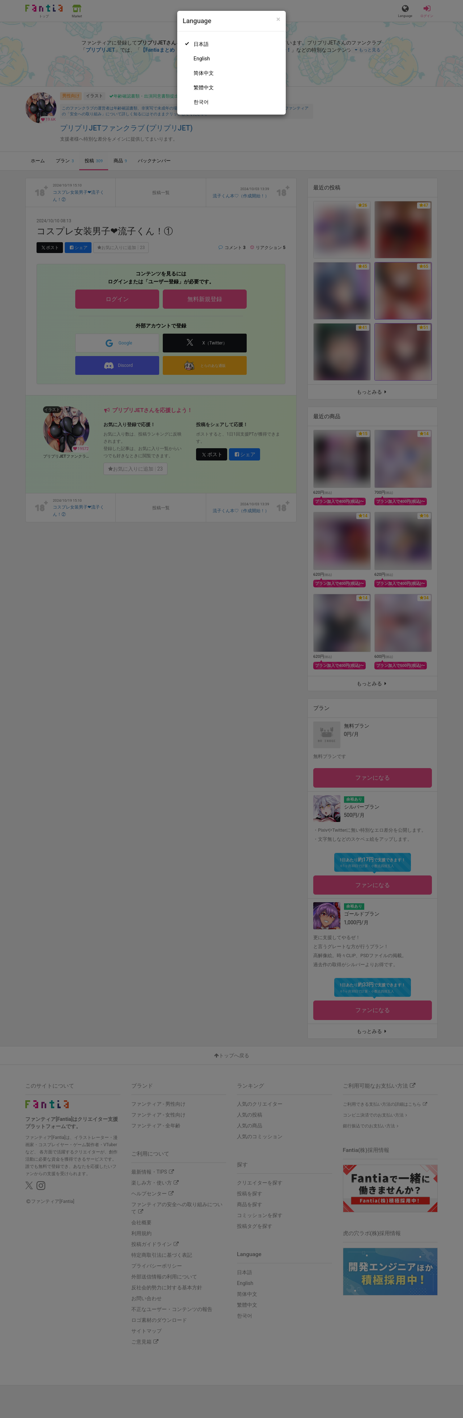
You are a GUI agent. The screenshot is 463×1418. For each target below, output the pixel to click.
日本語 (201, 44)
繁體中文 (204, 87)
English (202, 58)
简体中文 (204, 73)
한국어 (201, 102)
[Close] (278, 19)
